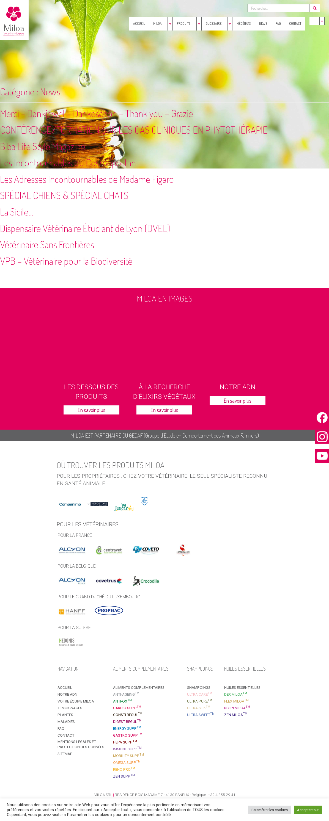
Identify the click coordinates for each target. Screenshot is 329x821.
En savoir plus (91, 409)
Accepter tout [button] (308, 810)
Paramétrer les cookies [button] (269, 810)
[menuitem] (313, 21)
